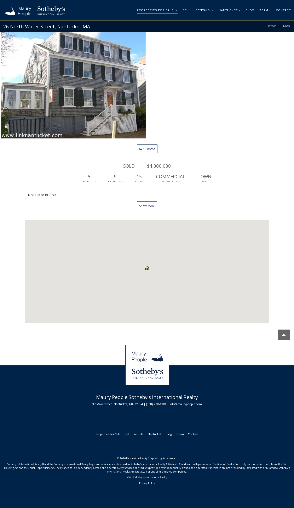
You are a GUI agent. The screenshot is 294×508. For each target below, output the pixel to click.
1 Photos (147, 149)
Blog (250, 10)
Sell (186, 10)
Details (271, 26)
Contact (283, 10)
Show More (147, 206)
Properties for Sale (157, 10)
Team (265, 10)
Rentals (205, 10)
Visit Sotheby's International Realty (147, 477)
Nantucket (230, 10)
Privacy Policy (147, 483)
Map (286, 26)
